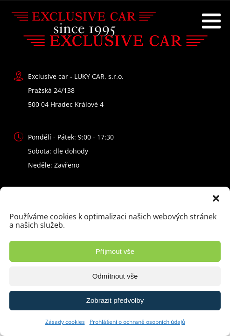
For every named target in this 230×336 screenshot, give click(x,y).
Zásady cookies (65, 322)
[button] (216, 198)
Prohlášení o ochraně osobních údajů (137, 322)
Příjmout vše (115, 251)
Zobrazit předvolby (115, 300)
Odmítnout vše (115, 276)
